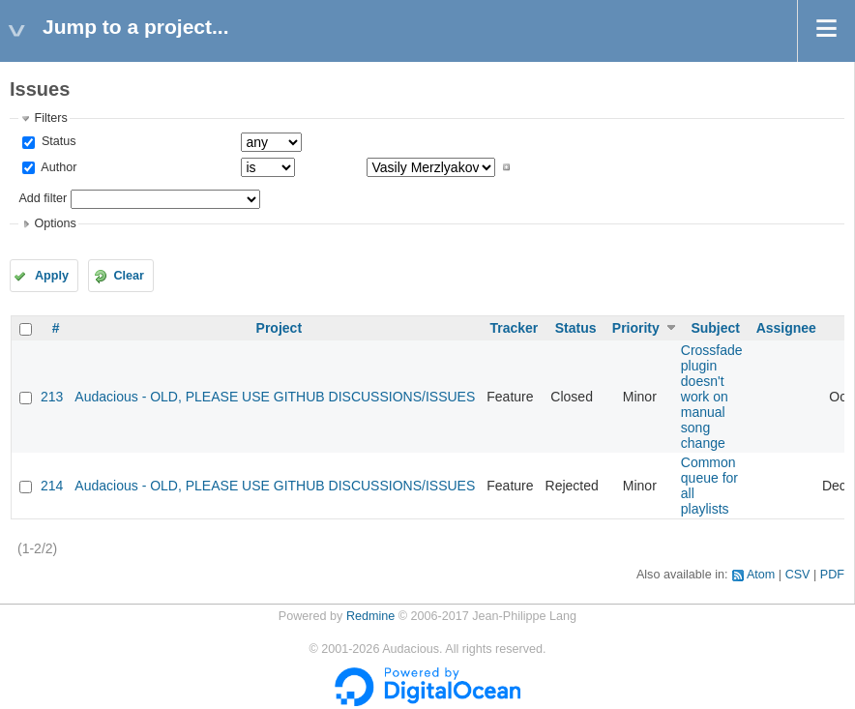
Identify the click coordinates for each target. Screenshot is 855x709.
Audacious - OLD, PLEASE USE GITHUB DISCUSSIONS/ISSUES (274, 396)
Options (54, 223)
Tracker (513, 328)
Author (57, 167)
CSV (798, 574)
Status (56, 141)
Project (279, 328)
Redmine (370, 616)
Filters (50, 118)
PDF (832, 574)
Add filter (42, 198)
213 (52, 396)
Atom (761, 574)
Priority (636, 328)
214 (52, 485)
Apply (52, 275)
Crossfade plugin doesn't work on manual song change (712, 396)
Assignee (786, 328)
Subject (715, 328)
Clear (128, 275)
